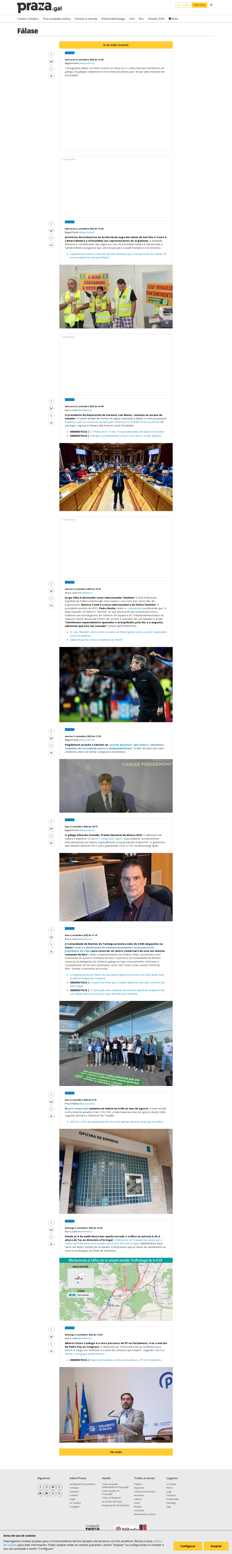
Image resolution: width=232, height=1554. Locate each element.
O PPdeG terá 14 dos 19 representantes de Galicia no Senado (127, 431)
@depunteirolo (87, 63)
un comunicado (133, 608)
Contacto (74, 1487)
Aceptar (216, 1546)
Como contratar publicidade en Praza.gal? (115, 1486)
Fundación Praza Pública (82, 1484)
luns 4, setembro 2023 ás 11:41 (81, 935)
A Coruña (171, 1484)
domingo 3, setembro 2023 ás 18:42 (83, 1227)
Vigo (168, 1506)
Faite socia (199, 4)
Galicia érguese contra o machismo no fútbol (96, 639)
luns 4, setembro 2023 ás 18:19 (81, 826)
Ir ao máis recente (116, 45)
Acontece (139, 1495)
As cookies (75, 1502)
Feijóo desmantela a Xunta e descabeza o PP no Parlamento (126, 1360)
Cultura (138, 1499)
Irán (132, 19)
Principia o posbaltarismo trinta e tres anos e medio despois (125, 435)
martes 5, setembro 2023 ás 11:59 (83, 736)
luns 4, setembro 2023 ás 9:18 (80, 1099)
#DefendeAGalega (113, 19)
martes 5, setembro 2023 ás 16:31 (83, 589)
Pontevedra (172, 1499)
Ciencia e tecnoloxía (144, 1491)
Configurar (187, 1546)
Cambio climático (28, 19)
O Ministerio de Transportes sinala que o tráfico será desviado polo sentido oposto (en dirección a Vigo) (113, 1241)
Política (138, 1484)
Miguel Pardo (72, 63)
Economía (139, 1510)
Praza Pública (72, 1103)
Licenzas (74, 1491)
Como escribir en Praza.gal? (110, 1492)
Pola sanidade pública (57, 19)
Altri (141, 19)
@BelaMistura (85, 410)
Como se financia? (111, 1497)
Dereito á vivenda (86, 19)
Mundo (138, 1506)
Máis (175, 19)
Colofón (74, 1495)
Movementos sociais (145, 1514)
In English (74, 1506)
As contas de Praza (112, 1501)
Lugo (168, 1491)
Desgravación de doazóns (115, 1505)
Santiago (171, 1502)
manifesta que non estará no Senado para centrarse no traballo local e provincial (112, 422)
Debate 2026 (156, 19)
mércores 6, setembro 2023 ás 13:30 (84, 228)
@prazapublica (87, 1103)
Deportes (139, 1487)
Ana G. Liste (71, 410)
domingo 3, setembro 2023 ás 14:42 (83, 1334)
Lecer (137, 1502)
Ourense (171, 1495)
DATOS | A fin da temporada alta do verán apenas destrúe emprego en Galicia (117, 1121)
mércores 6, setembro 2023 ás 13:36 (84, 59)
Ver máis (116, 1452)
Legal (72, 1499)
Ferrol (169, 1487)
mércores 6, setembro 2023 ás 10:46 (84, 406)
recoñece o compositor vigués (105, 838)
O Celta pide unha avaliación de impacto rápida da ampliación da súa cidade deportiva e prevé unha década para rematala (117, 991)
